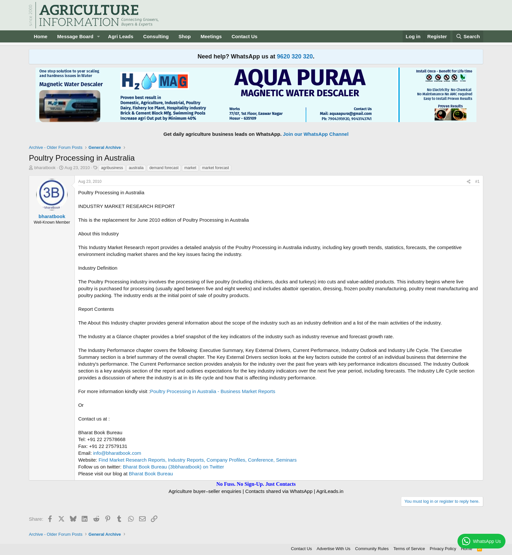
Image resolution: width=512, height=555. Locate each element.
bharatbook (45, 167)
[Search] (468, 36)
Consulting (155, 36)
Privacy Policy (443, 548)
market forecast (215, 168)
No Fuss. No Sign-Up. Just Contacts (256, 484)
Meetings (211, 36)
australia (136, 168)
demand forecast (163, 168)
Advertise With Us (333, 548)
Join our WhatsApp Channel (316, 134)
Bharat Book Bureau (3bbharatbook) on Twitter (173, 466)
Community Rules (372, 548)
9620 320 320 (295, 56)
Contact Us (244, 36)
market (190, 168)
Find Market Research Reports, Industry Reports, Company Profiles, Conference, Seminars (198, 460)
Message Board (75, 36)
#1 (477, 181)
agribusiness (112, 168)
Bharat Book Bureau (151, 473)
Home (40, 36)
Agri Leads (121, 36)
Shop (185, 36)
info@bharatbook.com (117, 453)
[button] (98, 36)
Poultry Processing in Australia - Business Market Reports (212, 391)
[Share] (468, 181)
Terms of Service (409, 548)
